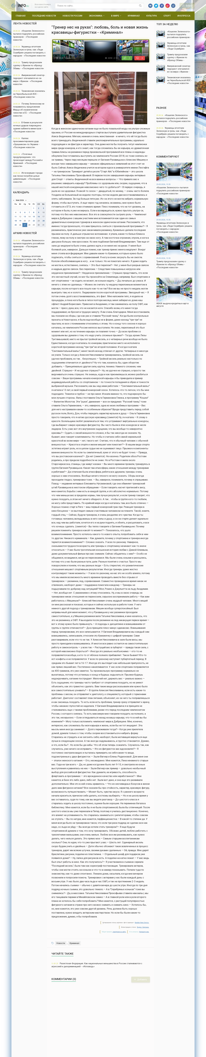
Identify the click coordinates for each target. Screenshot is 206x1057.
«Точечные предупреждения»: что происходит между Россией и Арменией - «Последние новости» (27, 160)
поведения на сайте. (119, 932)
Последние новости (44, 15)
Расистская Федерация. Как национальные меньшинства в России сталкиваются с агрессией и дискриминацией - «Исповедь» (97, 965)
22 (34, 221)
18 (16, 221)
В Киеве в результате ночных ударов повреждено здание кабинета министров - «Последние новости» (28, 127)
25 (16, 225)
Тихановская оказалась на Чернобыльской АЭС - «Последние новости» (29, 94)
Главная (20, 15)
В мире (115, 15)
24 (43, 221)
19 (20, 221)
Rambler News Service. (142, 923)
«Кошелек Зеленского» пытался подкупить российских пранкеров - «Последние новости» (28, 35)
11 (16, 217)
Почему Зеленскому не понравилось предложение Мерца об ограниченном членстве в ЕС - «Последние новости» (28, 109)
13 (25, 217)
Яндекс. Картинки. (143, 927)
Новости (61, 943)
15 (34, 217)
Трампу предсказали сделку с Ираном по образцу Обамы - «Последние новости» (28, 65)
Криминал (134, 15)
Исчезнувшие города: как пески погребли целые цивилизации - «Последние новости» (28, 177)
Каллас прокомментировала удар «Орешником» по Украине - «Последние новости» (26, 143)
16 (39, 217)
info (23, 6)
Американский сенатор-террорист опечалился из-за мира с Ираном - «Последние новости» (29, 80)
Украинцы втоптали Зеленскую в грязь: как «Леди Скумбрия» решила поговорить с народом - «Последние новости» (29, 51)
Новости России (72, 15)
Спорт (167, 15)
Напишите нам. (144, 932)
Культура (151, 15)
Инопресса (183, 15)
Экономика (95, 15)
